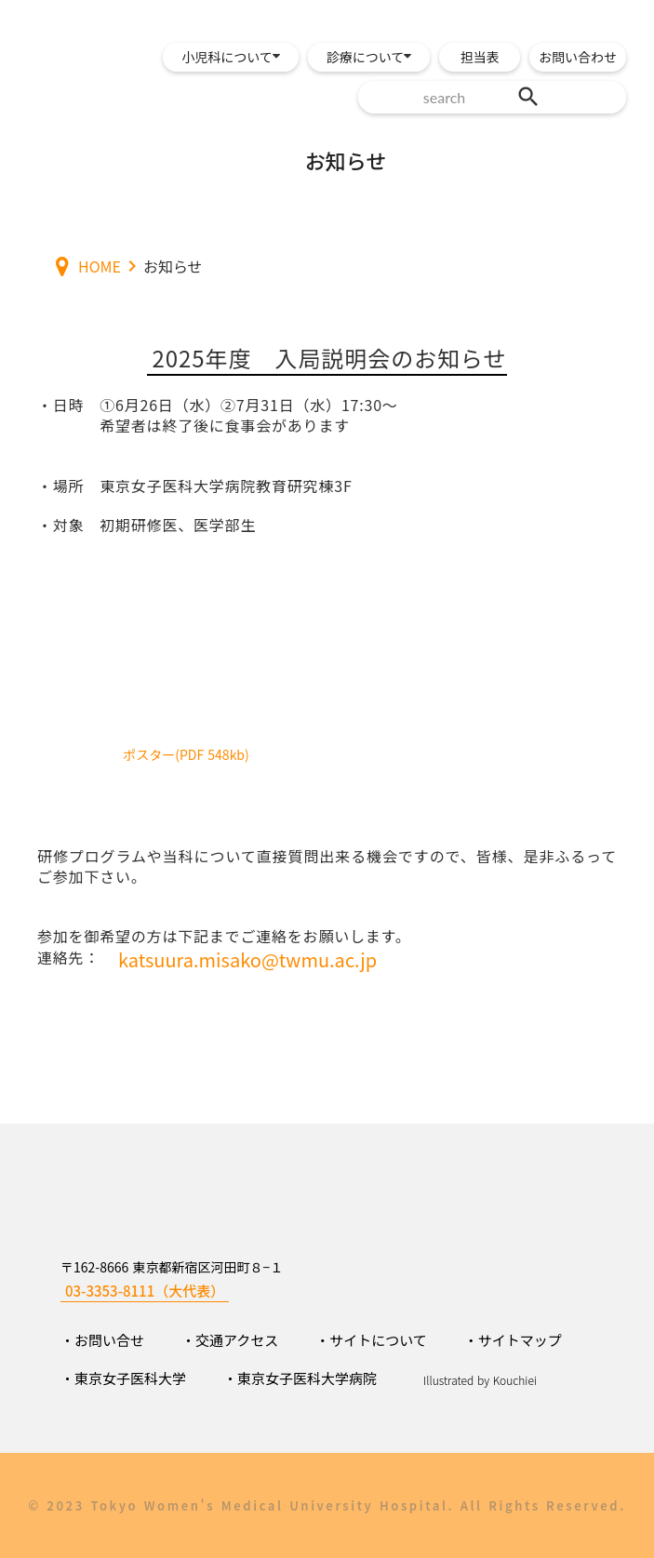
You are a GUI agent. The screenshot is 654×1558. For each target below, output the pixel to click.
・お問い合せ (102, 1340)
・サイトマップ (513, 1340)
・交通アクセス (229, 1340)
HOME (99, 266)
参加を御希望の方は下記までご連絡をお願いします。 (224, 935)
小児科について (227, 56)
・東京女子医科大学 (123, 1378)
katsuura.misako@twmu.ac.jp (247, 960)
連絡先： (68, 957)
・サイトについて (371, 1340)
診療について (366, 56)
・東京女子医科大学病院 (300, 1378)
